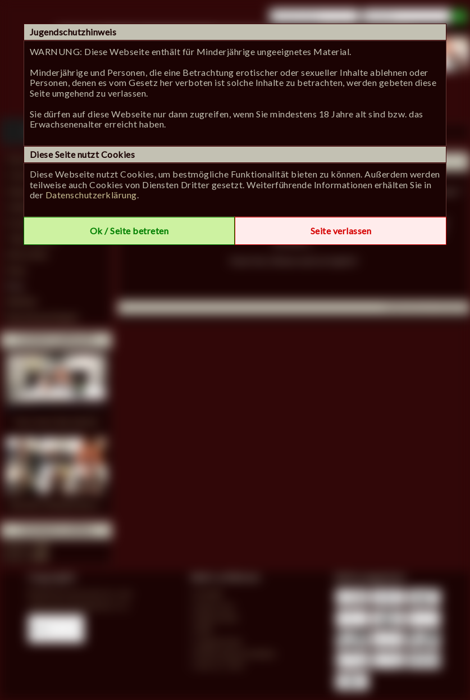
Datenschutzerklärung (91, 194)
